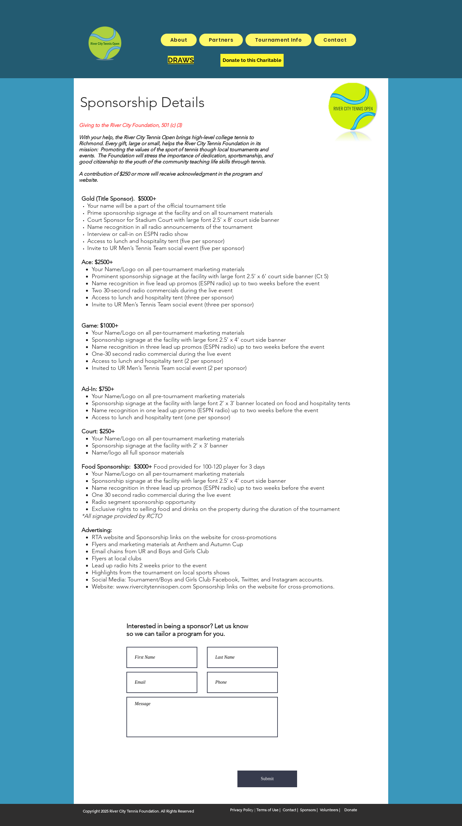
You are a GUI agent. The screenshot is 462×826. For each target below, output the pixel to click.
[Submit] (267, 779)
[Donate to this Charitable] (252, 60)
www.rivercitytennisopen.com (153, 586)
